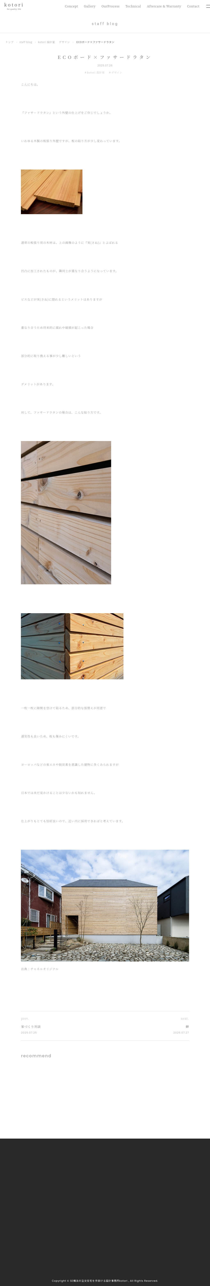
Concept (71, 6)
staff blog (25, 42)
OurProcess (110, 6)
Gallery (90, 6)
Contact (193, 6)
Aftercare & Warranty (164, 6)
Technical (133, 6)
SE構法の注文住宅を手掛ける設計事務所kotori (99, 1281)
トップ (10, 42)
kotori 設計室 (46, 42)
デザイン (64, 42)
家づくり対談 (31, 1026)
